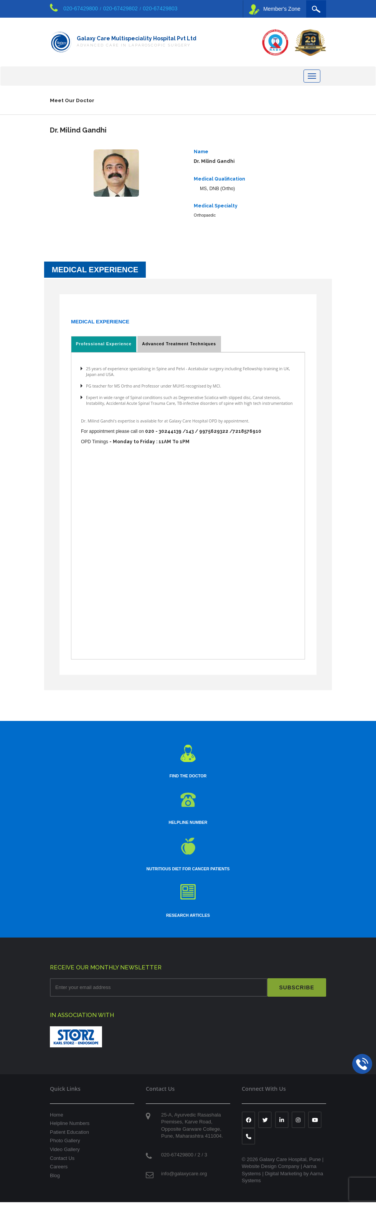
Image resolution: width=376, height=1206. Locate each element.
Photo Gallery (65, 1144)
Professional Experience (103, 347)
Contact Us (62, 1162)
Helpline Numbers (69, 1127)
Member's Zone (274, 9)
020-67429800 (80, 8)
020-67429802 (120, 8)
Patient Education (69, 1136)
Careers (59, 1170)
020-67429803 (160, 8)
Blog (55, 1179)
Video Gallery (65, 1153)
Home (56, 1119)
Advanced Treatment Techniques (177, 347)
